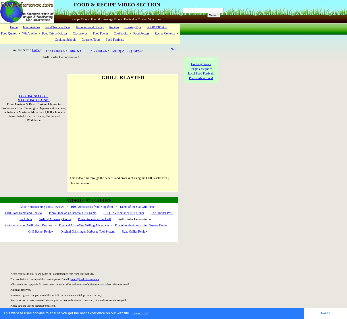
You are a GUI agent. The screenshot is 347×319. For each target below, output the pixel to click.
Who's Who (29, 33)
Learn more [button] (140, 313)
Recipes (114, 27)
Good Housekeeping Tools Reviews (42, 206)
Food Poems (100, 33)
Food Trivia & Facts (57, 27)
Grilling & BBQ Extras (126, 51)
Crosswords (80, 33)
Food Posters (141, 33)
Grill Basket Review (41, 231)
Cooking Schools (65, 39)
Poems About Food (201, 78)
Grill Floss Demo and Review (23, 213)
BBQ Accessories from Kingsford (92, 206)
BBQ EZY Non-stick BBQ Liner (123, 213)
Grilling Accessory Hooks (55, 219)
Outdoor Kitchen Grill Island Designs (28, 225)
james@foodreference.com (84, 279)
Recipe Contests (165, 33)
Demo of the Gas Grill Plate (137, 206)
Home (14, 27)
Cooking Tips (132, 27)
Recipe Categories (201, 69)
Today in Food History (90, 27)
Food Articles (31, 27)
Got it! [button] (325, 313)
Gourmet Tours (91, 39)
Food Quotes (9, 33)
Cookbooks (121, 33)
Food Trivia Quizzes (54, 33)
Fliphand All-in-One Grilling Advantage (84, 225)
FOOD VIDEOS (157, 27)
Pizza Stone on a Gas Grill (94, 219)
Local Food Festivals (201, 73)
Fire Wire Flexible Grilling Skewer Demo (141, 225)
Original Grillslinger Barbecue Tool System (87, 231)
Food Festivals (115, 39)
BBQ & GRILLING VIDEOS (88, 51)
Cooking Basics (201, 64)
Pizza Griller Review (134, 231)
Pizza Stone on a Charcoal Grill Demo (72, 213)
